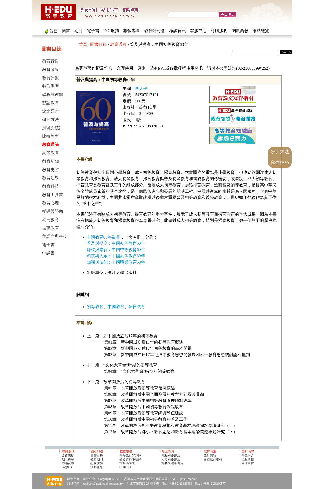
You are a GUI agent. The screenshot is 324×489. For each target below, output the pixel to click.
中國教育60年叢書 (103, 237)
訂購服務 (219, 30)
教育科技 (50, 186)
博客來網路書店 (172, 463)
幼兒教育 (50, 219)
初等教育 (95, 306)
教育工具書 (52, 194)
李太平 (141, 88)
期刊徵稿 (68, 459)
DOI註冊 (125, 467)
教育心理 (50, 203)
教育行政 (50, 61)
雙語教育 (50, 103)
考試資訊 (177, 30)
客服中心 (198, 30)
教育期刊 (96, 459)
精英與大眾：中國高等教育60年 (116, 256)
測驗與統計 (52, 128)
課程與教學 (52, 94)
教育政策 (50, 69)
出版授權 (247, 459)
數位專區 (131, 30)
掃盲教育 (137, 306)
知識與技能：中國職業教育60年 (116, 262)
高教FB (67, 467)
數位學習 (50, 86)
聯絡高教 (68, 463)
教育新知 (50, 161)
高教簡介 (247, 455)
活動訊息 (96, 467)
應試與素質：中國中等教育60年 (116, 249)
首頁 (53, 31)
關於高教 (240, 30)
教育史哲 (50, 169)
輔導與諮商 (52, 211)
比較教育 (50, 136)
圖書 (66, 30)
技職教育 (50, 228)
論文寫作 (50, 111)
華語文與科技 (54, 236)
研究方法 (50, 119)
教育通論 (118, 44)
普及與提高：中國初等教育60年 (116, 243)
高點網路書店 (171, 455)
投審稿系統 (127, 463)
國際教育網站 (213, 459)
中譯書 (48, 253)
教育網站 (210, 455)
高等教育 (50, 153)
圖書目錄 (98, 44)
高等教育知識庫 (130, 455)
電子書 (93, 30)
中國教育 (116, 306)
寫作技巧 (280, 162)
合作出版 (68, 455)
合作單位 (247, 463)
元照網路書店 (170, 459)
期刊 (78, 30)
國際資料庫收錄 (130, 459)
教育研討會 (154, 30)
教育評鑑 (50, 78)
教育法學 (50, 178)
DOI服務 (111, 30)
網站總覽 (261, 30)
